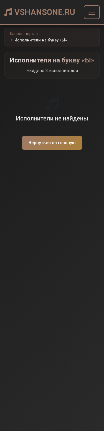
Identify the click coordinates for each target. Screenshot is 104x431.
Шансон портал (23, 33)
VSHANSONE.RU (39, 12)
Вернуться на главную (52, 142)
